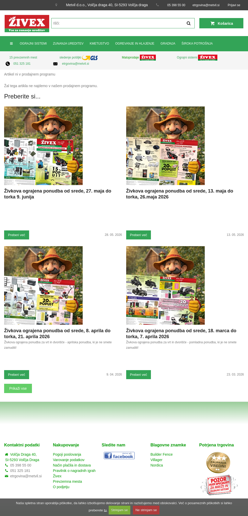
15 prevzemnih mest (23, 57)
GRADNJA (167, 43)
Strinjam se (119, 510)
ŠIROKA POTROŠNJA (197, 43)
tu (105, 510)
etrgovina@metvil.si (206, 5)
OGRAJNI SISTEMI (33, 43)
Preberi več (16, 235)
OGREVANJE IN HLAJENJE (135, 43)
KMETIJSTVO (99, 43)
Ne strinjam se (146, 510)
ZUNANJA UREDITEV (68, 43)
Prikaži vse (18, 388)
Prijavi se (234, 5)
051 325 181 (22, 63)
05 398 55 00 (176, 5)
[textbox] (123, 23)
